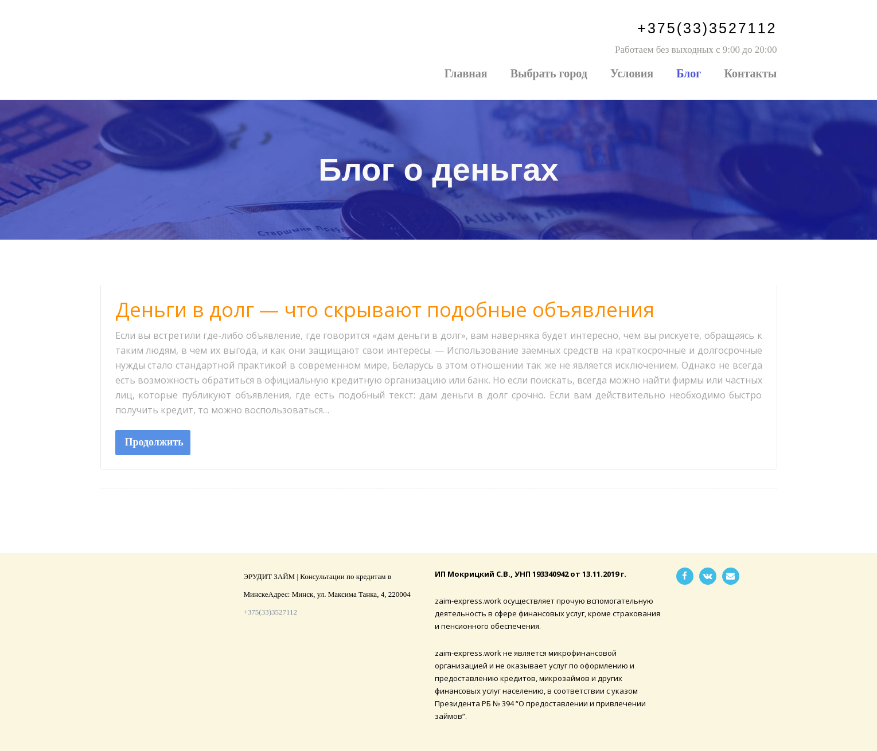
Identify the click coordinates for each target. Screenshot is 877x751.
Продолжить (154, 442)
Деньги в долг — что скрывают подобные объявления (384, 309)
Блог (688, 73)
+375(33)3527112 (707, 28)
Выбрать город (548, 73)
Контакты (750, 73)
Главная (466, 73)
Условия (631, 73)
